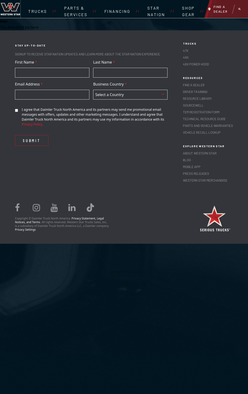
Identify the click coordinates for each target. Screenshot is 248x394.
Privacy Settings (25, 230)
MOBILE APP (192, 167)
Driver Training (195, 92)
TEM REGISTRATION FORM (201, 112)
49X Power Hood (196, 64)
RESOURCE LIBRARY (197, 98)
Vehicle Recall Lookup (202, 132)
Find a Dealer (193, 85)
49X (186, 57)
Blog (187, 160)
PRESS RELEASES (196, 174)
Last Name (104, 62)
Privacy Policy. (32, 124)
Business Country (110, 84)
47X (185, 51)
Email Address (29, 84)
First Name (26, 62)
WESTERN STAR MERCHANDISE (205, 180)
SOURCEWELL (193, 105)
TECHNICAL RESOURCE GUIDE (204, 119)
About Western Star (200, 153)
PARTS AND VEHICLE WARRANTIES (208, 126)
